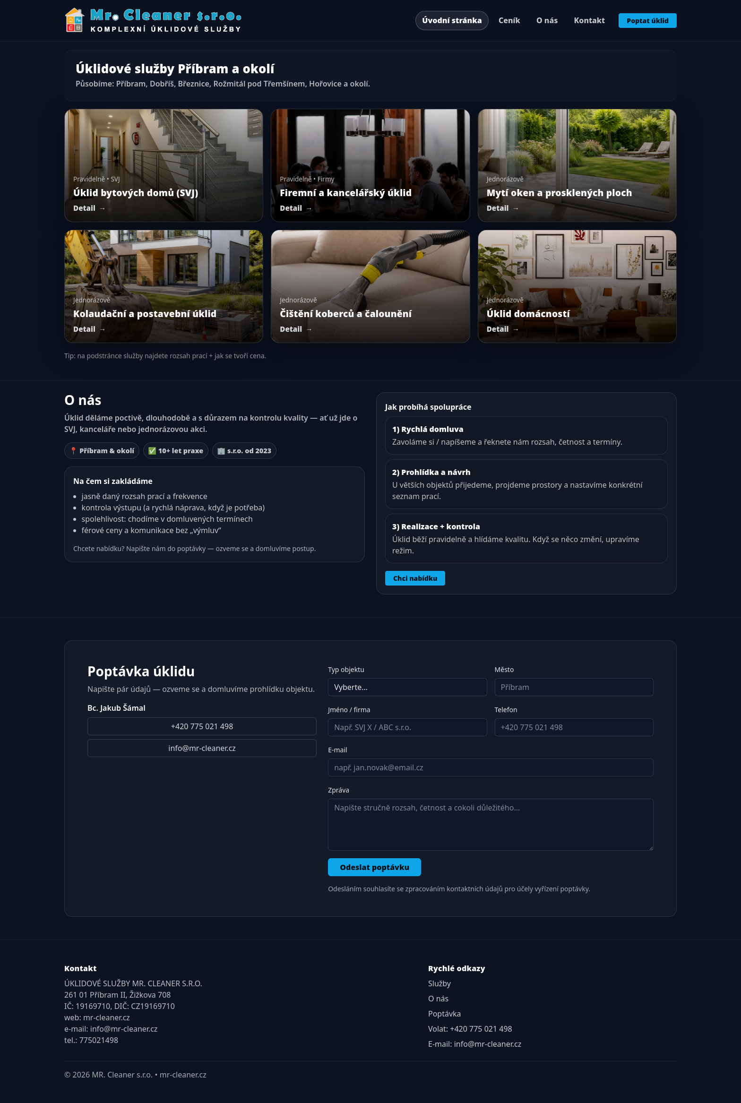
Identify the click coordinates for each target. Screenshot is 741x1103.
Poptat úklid (648, 20)
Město (504, 669)
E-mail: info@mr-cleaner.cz (474, 1044)
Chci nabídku (415, 578)
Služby (439, 983)
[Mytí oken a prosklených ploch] (577, 165)
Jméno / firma (349, 709)
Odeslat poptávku (374, 867)
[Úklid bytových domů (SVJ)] (163, 165)
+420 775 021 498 (202, 726)
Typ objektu (346, 669)
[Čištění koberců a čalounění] (370, 286)
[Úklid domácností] (577, 286)
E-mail (337, 749)
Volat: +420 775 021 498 (470, 1029)
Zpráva (338, 789)
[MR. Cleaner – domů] (153, 20)
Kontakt (589, 20)
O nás (547, 20)
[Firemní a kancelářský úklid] (370, 165)
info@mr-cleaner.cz (202, 748)
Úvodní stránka (452, 20)
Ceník (509, 20)
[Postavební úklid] (163, 286)
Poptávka (444, 1013)
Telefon (506, 709)
